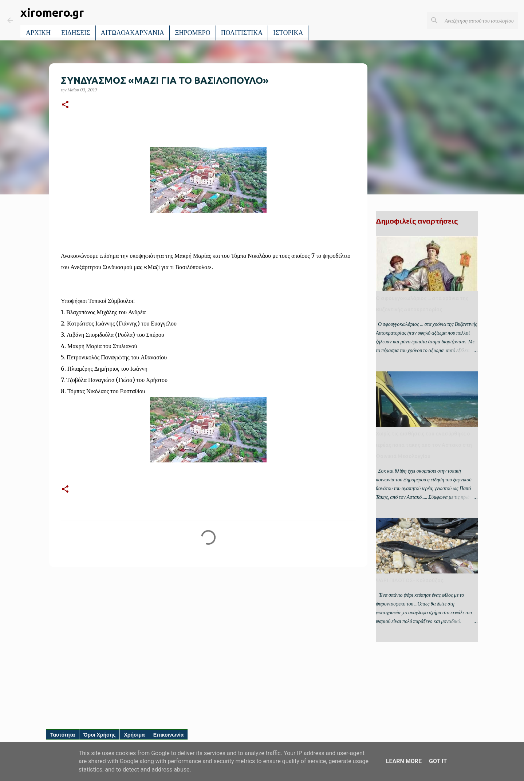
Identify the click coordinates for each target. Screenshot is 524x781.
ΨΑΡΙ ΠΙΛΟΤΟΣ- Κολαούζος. (410, 580)
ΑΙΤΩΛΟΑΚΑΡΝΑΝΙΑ (133, 32)
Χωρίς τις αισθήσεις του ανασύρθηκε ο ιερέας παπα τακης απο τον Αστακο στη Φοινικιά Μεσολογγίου (424, 445)
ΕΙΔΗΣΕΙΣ (75, 32)
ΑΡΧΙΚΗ (38, 32)
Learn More (404, 761)
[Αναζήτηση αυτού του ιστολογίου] (480, 20)
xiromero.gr (52, 12)
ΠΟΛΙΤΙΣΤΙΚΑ (242, 32)
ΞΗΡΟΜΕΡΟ (192, 32)
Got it (438, 761)
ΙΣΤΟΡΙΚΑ (288, 32)
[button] (65, 105)
